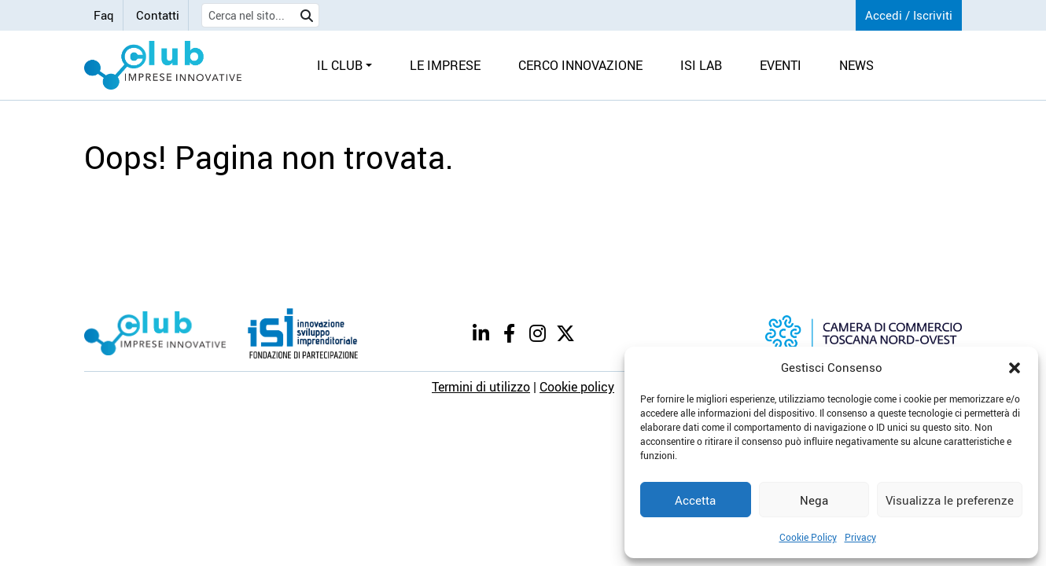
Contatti (157, 15)
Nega (814, 500)
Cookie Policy (808, 537)
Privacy (860, 537)
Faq (104, 15)
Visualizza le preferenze (950, 500)
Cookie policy (577, 386)
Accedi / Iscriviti (908, 15)
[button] (1014, 367)
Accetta (695, 500)
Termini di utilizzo (481, 386)
